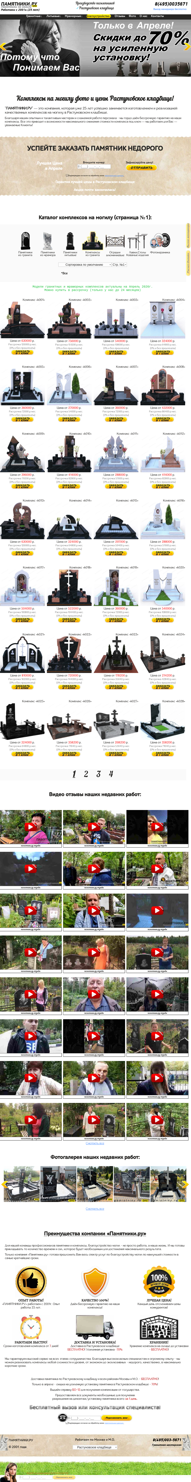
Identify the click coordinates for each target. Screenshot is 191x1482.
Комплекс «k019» (127, 569)
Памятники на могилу (16, 7)
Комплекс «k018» (81, 569)
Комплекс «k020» (173, 569)
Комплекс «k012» (174, 435)
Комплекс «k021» (34, 635)
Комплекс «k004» (173, 301)
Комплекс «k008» (174, 368)
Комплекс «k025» (33, 702)
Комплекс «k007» (127, 368)
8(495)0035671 (171, 4)
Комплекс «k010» (81, 435)
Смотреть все (95, 1144)
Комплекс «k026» (80, 702)
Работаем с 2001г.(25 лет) (20, 10)
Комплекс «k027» (127, 702)
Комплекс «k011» (127, 435)
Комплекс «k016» (174, 502)
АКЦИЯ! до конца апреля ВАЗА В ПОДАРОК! (47, 1473)
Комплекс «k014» (80, 502)
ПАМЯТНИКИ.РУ (19, 4)
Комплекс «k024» (173, 635)
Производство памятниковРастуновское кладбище (95, 6)
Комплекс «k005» (33, 368)
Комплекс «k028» (173, 702)
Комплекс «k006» (80, 368)
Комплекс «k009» (33, 435)
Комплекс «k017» (34, 569)
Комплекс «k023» (127, 635)
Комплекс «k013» (34, 502)
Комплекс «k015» (127, 502)
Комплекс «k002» (80, 301)
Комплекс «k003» (127, 301)
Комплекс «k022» (80, 635)
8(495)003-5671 (167, 1441)
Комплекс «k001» (34, 301)
